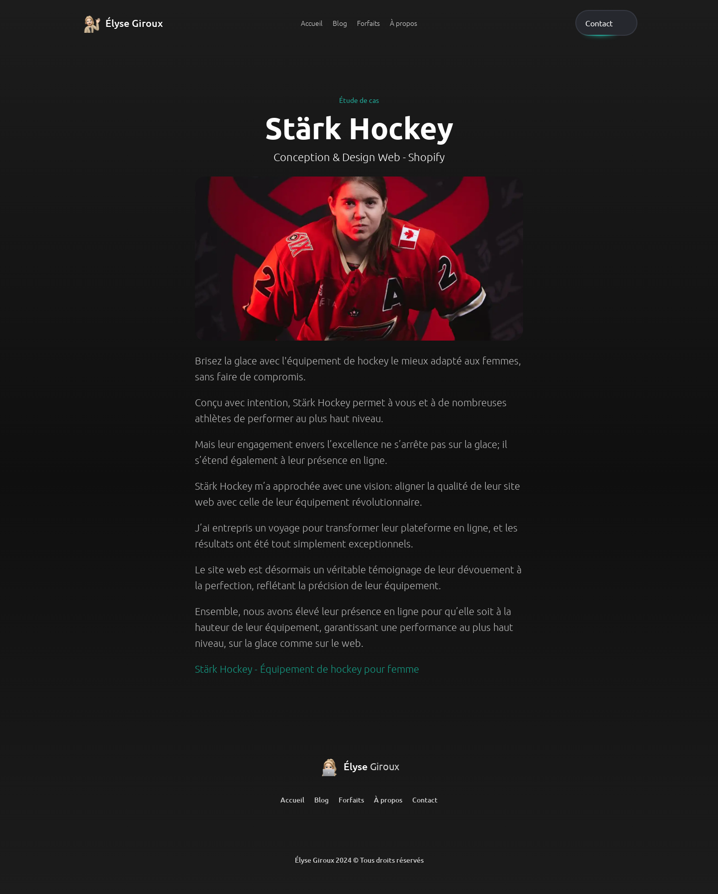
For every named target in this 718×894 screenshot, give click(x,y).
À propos (403, 23)
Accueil (312, 23)
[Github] (359, 830)
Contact (425, 800)
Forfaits (368, 23)
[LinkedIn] (320, 830)
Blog (340, 23)
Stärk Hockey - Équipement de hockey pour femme (307, 669)
